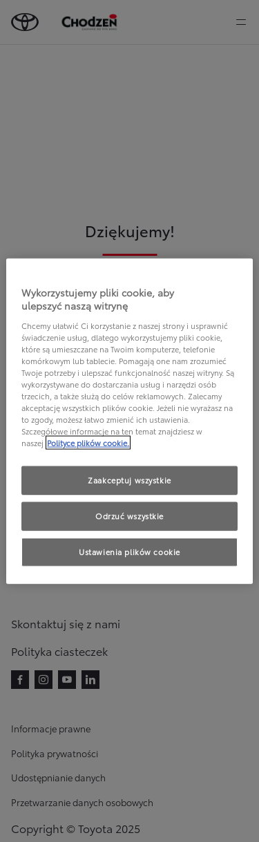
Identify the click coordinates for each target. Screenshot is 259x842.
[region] (129, 421)
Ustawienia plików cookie (129, 551)
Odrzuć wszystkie (129, 515)
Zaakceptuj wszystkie (129, 479)
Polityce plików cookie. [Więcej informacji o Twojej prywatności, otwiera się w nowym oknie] (88, 442)
